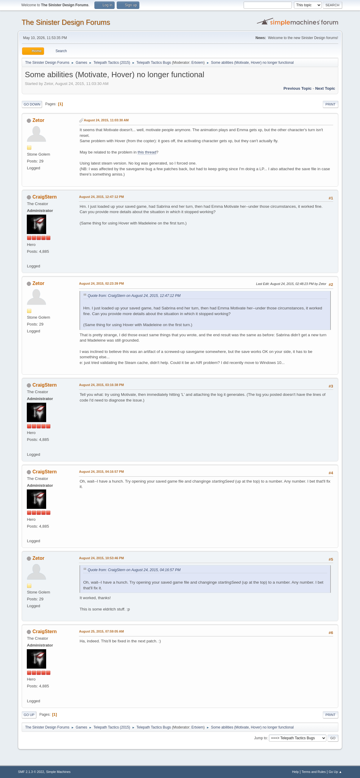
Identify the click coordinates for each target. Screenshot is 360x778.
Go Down (32, 104)
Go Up (29, 715)
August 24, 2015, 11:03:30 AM (106, 120)
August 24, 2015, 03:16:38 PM (101, 385)
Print (330, 104)
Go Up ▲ (335, 772)
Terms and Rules (314, 772)
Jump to (260, 738)
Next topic (325, 88)
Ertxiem (197, 63)
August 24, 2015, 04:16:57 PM (101, 471)
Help (295, 772)
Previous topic (297, 88)
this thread (147, 152)
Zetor (38, 120)
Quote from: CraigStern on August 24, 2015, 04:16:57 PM (134, 570)
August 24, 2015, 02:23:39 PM (101, 283)
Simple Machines (58, 772)
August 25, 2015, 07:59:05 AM (101, 631)
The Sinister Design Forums (65, 22)
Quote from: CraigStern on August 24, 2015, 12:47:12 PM (134, 296)
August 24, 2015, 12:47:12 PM (101, 197)
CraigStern (44, 196)
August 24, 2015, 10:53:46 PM (101, 558)
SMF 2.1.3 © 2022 (31, 772)
